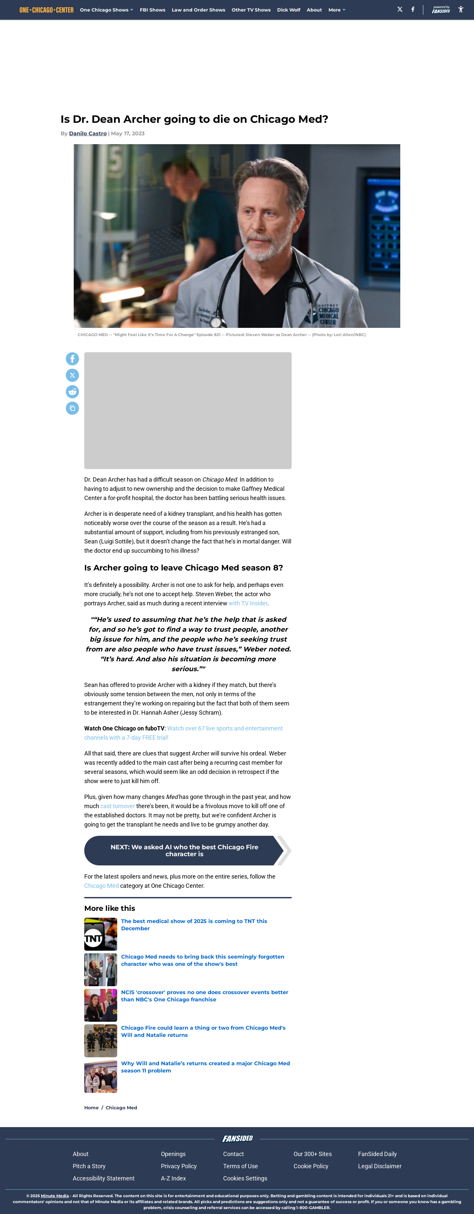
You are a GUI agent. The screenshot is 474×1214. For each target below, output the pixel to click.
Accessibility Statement (104, 1178)
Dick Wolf (288, 10)
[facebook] (412, 9)
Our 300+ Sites (313, 1153)
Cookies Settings (245, 1178)
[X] (400, 9)
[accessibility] (461, 9)
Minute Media (55, 1195)
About (314, 10)
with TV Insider (248, 603)
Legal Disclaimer (380, 1166)
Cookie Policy (311, 1166)
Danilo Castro (88, 133)
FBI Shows (152, 10)
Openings (173, 1153)
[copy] (72, 408)
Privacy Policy (179, 1166)
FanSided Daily (377, 1153)
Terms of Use (240, 1166)
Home (91, 1108)
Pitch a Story (89, 1166)
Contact (233, 1153)
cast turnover (117, 806)
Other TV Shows (251, 10)
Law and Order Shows (198, 10)
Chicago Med (101, 885)
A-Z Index (173, 1178)
